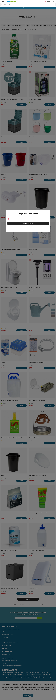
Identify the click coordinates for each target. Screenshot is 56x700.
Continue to (27, 229)
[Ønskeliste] (50, 1)
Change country (28, 223)
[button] (47, 1)
